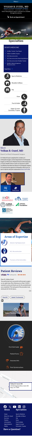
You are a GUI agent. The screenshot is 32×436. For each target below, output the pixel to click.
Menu (16, 1)
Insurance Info (14, 360)
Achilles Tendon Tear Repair (14, 51)
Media (6, 426)
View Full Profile (25, 169)
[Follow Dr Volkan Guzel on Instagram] (24, 407)
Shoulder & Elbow (17, 83)
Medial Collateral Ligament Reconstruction (14, 64)
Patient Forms (14, 354)
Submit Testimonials (17, 297)
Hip (13, 90)
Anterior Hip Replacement (17, 243)
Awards (5, 190)
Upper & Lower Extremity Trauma (14, 109)
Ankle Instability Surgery (13, 53)
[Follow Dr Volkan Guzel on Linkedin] (19, 407)
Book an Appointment (17, 17)
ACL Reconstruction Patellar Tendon (16, 61)
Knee (18, 96)
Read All (5, 297)
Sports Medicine (17, 76)
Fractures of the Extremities (18, 260)
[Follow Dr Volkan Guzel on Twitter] (10, 407)
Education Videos (16, 338)
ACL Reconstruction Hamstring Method (17, 58)
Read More (8, 69)
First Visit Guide (14, 347)
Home (5, 414)
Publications (15, 190)
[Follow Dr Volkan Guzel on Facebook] (5, 407)
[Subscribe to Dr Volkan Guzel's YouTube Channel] (14, 407)
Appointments (8, 424)
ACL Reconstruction (16, 251)
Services (6, 418)
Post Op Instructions (16, 367)
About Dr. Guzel (8, 416)
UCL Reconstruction (12, 56)
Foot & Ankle (16, 103)
